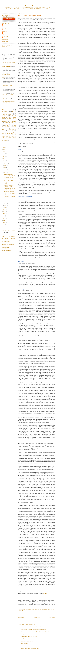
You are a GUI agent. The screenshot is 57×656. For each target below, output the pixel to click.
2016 (4, 160)
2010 (4, 218)
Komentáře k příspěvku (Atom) (31, 619)
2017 (4, 158)
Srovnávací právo (5, 134)
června (5, 172)
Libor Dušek (4, 31)
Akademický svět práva (7, 114)
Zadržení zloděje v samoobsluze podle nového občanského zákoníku (33, 629)
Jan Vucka (4, 98)
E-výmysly (9, 137)
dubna (5, 201)
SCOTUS (3, 137)
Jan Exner (4, 26)
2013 (4, 213)
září (5, 167)
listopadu (6, 163)
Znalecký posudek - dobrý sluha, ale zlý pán (29, 636)
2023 (4, 147)
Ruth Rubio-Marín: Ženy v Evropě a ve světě (29, 15)
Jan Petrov (4, 28)
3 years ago (12, 102)
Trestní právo (13, 121)
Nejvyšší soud (10, 133)
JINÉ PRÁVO (28, 6)
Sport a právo (11, 130)
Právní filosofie (9, 122)
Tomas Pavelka (5, 39)
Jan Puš (3, 77)
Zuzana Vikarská (5, 41)
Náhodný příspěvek (9, 18)
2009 (4, 220)
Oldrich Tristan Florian (6, 66)
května (5, 200)
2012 (4, 215)
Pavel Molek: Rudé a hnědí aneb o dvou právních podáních (31, 626)
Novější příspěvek (21, 617)
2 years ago (8, 74)
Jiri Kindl (4, 29)
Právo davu (23, 638)
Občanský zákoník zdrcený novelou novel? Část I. (30, 648)
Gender (23, 609)
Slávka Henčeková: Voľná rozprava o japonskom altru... (9, 182)
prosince (6, 161)
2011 (4, 216)
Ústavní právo (21, 610)
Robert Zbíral (4, 38)
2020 (4, 153)
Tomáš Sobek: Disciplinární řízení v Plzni (28, 645)
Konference (28, 609)
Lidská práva (35, 609)
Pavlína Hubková (5, 36)
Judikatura (5, 111)
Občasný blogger (5, 34)
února (5, 205)
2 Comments (32, 608)
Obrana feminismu (24, 643)
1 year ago (9, 63)
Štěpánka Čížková (5, 87)
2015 (4, 209)
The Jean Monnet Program (6, 250)
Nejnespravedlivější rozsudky (26, 634)
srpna (5, 169)
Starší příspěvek (52, 617)
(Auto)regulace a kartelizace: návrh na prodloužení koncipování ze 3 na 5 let (35, 631)
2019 (4, 154)
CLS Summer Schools (6, 241)
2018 (4, 156)
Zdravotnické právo (5, 140)
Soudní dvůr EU (7, 125)
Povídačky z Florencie (43, 609)
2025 (4, 145)
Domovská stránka (37, 617)
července (6, 170)
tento (7, 48)
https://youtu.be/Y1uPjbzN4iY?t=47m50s (40, 591)
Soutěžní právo (5, 123)
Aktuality (14, 123)
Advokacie (4, 132)
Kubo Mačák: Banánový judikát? (27, 641)
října (5, 165)
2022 (4, 149)
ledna (5, 207)
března (5, 203)
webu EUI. (45, 593)
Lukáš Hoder (4, 33)
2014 (4, 211)
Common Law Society (6, 242)
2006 (4, 225)
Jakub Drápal (4, 25)
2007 (4, 224)
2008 (4, 222)
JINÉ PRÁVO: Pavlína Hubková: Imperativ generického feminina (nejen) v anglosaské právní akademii (8, 62)
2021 (4, 151)
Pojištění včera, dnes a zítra (9, 191)
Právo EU (51, 609)
